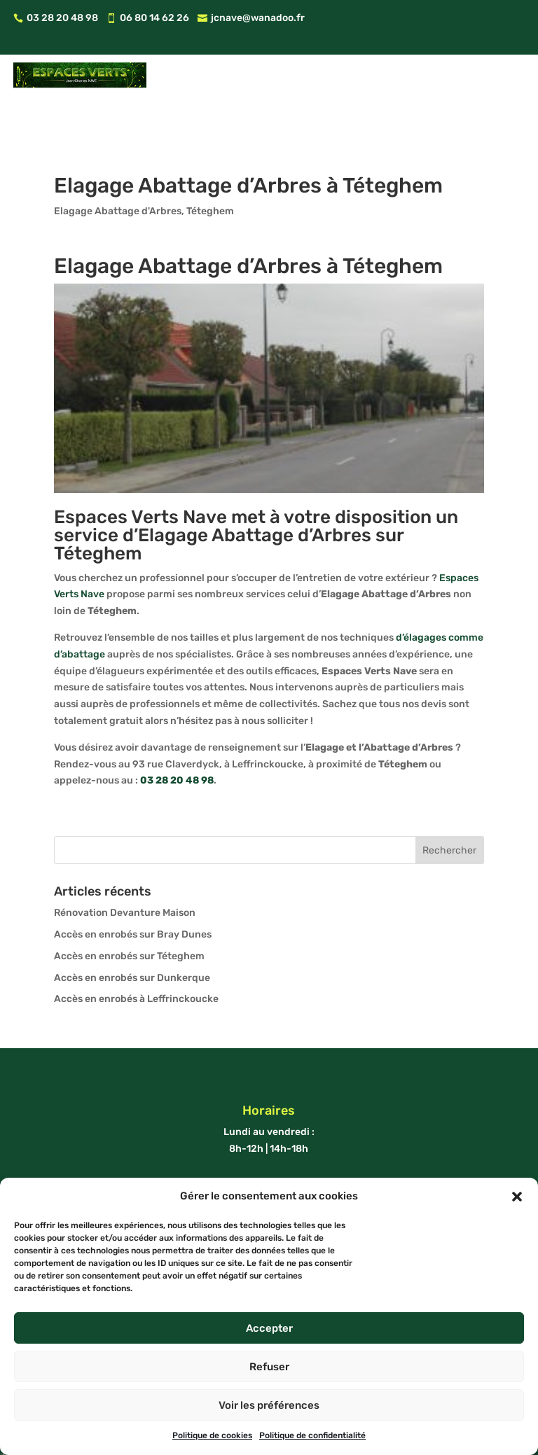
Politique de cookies (212, 1435)
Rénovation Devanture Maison (124, 873)
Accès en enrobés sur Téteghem (129, 917)
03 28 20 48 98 (177, 741)
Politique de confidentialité (312, 1435)
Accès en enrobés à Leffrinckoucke (136, 960)
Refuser (269, 1366)
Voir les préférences (269, 1405)
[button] (517, 1197)
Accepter (269, 1328)
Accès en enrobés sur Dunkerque (132, 938)
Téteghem (210, 172)
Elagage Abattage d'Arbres (117, 172)
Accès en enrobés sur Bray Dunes (133, 895)
